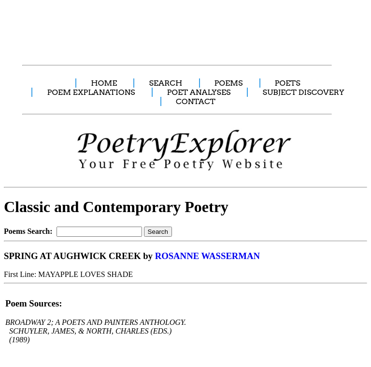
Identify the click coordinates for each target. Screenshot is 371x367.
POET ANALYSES (199, 92)
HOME (104, 83)
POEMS (228, 83)
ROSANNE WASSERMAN (207, 256)
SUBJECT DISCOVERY (303, 92)
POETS (287, 83)
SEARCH (165, 83)
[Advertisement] (181, 27)
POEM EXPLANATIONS (91, 92)
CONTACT (195, 101)
